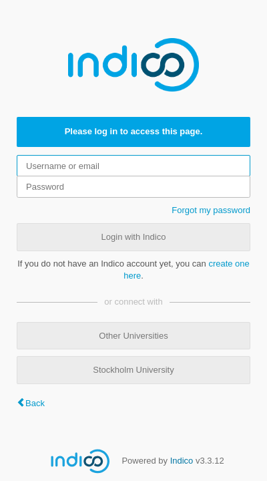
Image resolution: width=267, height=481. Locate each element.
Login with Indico (133, 237)
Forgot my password (211, 210)
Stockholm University (133, 370)
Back (35, 403)
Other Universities (133, 336)
